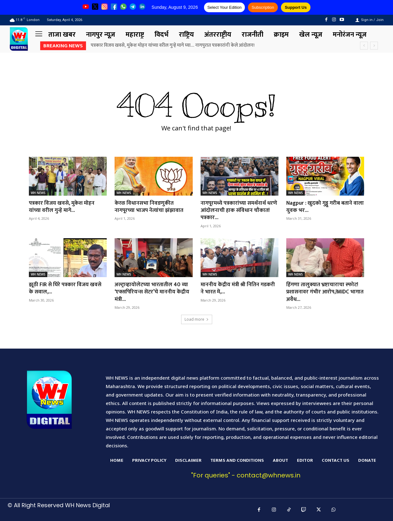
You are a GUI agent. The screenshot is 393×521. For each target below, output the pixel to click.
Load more (197, 319)
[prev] (364, 46)
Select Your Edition (224, 7)
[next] (374, 46)
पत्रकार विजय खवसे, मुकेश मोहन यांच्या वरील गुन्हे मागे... (62, 206)
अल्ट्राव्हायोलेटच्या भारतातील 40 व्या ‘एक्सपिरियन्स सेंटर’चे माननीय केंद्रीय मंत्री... (153, 292)
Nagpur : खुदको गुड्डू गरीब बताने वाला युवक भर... (320, 206)
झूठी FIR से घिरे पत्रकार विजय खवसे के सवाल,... (66, 288)
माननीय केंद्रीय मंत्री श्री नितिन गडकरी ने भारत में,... (239, 288)
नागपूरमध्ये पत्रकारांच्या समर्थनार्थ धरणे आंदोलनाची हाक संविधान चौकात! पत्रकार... (235, 210)
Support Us (296, 7)
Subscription (263, 7)
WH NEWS (38, 193)
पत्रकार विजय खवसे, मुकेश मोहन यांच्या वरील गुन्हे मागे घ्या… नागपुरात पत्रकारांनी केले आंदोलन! (173, 45)
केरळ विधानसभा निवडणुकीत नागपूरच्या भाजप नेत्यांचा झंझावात (150, 206)
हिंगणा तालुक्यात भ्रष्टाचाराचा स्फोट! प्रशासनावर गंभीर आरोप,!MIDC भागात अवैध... (323, 292)
